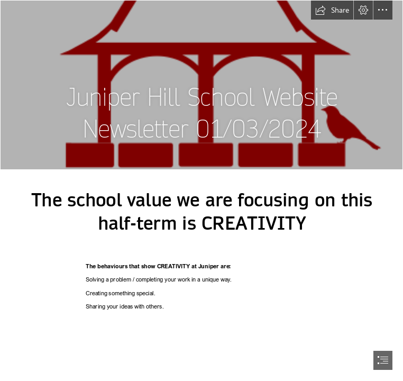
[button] (332, 10)
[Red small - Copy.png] (201, 85)
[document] (201, 190)
